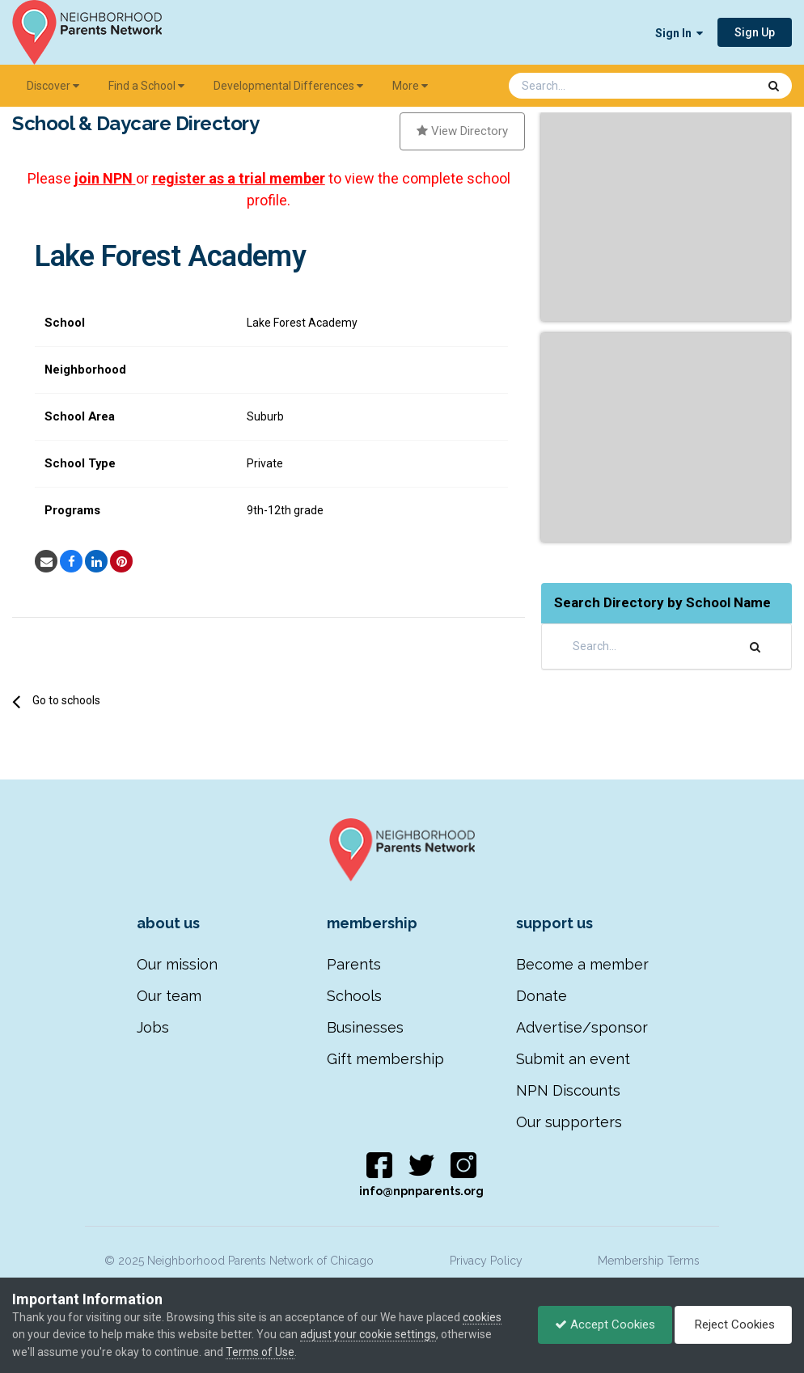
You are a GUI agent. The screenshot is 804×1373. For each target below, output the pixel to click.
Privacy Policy (486, 1260)
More (410, 85)
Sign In (679, 33)
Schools (354, 995)
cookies (482, 1317)
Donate (541, 995)
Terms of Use (260, 1352)
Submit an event (573, 1058)
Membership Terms (649, 1260)
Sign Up (754, 32)
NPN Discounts (568, 1090)
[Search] (590, 86)
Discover (53, 85)
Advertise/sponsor (582, 1027)
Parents (354, 964)
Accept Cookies (605, 1324)
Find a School (146, 85)
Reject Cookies (733, 1324)
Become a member (582, 964)
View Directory (462, 131)
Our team (169, 995)
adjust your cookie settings (368, 1334)
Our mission (177, 964)
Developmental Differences (288, 85)
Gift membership (385, 1058)
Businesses (365, 1027)
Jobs (153, 1027)
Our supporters (569, 1121)
